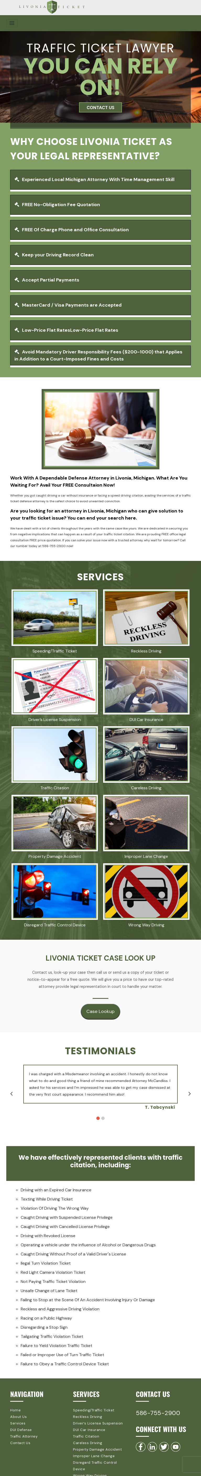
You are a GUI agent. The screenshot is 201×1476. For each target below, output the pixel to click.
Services (17, 1421)
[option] (103, 1087)
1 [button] (98, 1118)
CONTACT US (101, 107)
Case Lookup (100, 1011)
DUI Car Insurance (87, 1427)
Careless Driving (86, 1439)
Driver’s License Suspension (95, 1421)
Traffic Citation (85, 1433)
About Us (17, 1415)
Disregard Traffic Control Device (99, 1457)
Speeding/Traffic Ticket (92, 1409)
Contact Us (19, 1439)
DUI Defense (20, 1427)
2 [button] (103, 1118)
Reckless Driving (86, 1415)
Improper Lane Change (91, 1451)
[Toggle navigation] (12, 23)
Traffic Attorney (23, 1433)
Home (14, 1409)
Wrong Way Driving (88, 1463)
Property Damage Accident (95, 1445)
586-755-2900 (159, 1413)
